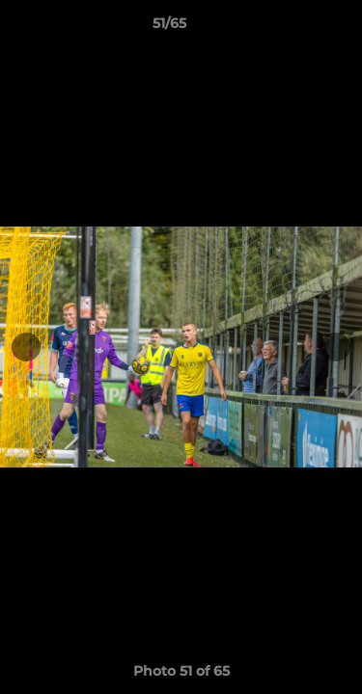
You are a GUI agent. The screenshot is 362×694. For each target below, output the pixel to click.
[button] (292, 28)
